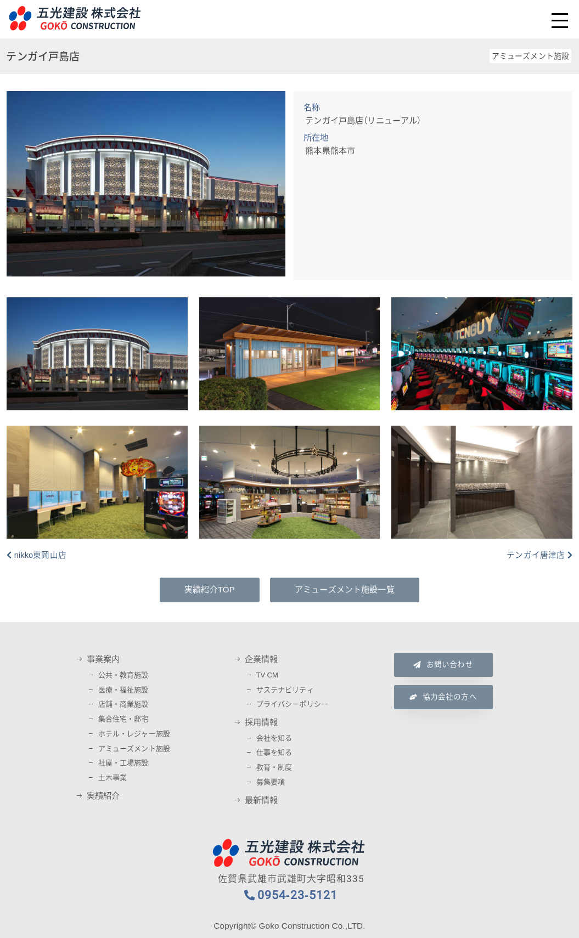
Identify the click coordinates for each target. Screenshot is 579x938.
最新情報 (261, 800)
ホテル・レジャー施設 (134, 734)
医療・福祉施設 (123, 690)
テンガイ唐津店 (536, 555)
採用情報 (261, 722)
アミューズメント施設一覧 (345, 590)
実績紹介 (103, 796)
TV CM (267, 675)
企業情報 (261, 659)
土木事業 (112, 777)
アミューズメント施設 (134, 748)
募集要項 (270, 782)
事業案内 (103, 659)
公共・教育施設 (123, 675)
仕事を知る (274, 752)
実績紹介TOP (209, 590)
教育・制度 (274, 767)
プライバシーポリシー (292, 704)
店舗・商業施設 (123, 704)
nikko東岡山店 (40, 555)
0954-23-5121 (297, 895)
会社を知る (274, 738)
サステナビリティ (285, 690)
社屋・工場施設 (123, 763)
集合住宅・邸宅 (123, 719)
